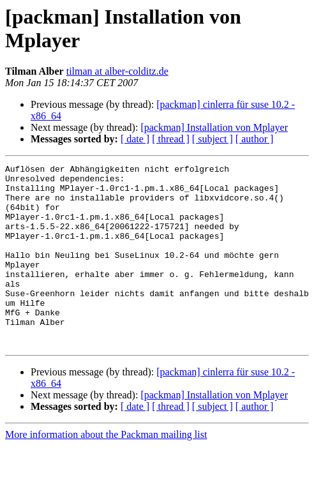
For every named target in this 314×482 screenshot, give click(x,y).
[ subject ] (212, 138)
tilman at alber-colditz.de (117, 71)
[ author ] (255, 138)
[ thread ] (171, 138)
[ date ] (135, 138)
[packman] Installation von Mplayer (214, 127)
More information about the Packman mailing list (106, 470)
